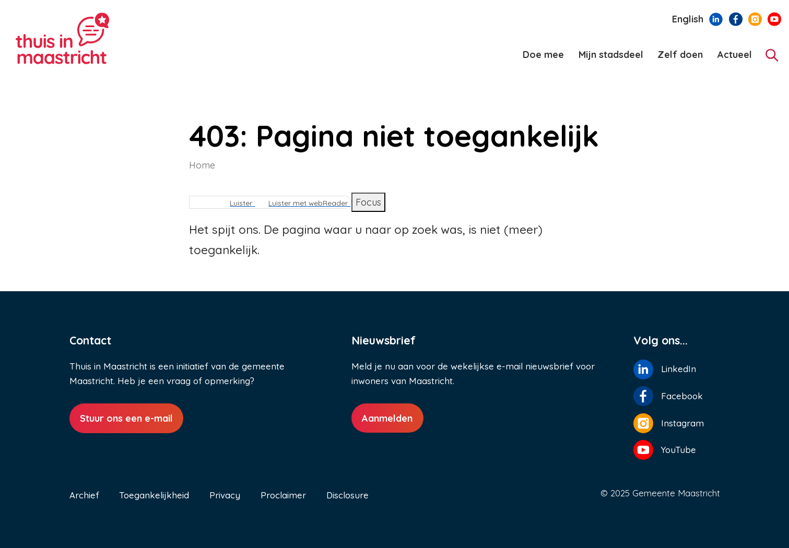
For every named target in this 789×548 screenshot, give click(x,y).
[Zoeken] (772, 55)
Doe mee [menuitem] (543, 55)
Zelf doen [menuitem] (680, 55)
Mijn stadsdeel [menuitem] (611, 55)
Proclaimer (283, 495)
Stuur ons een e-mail (126, 418)
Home (202, 165)
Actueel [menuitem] (734, 55)
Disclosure (347, 495)
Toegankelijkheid (154, 495)
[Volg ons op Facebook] (736, 18)
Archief (84, 495)
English (687, 19)
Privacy (224, 495)
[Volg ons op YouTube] (774, 18)
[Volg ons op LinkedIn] (716, 18)
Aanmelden (387, 418)
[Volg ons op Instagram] (755, 18)
